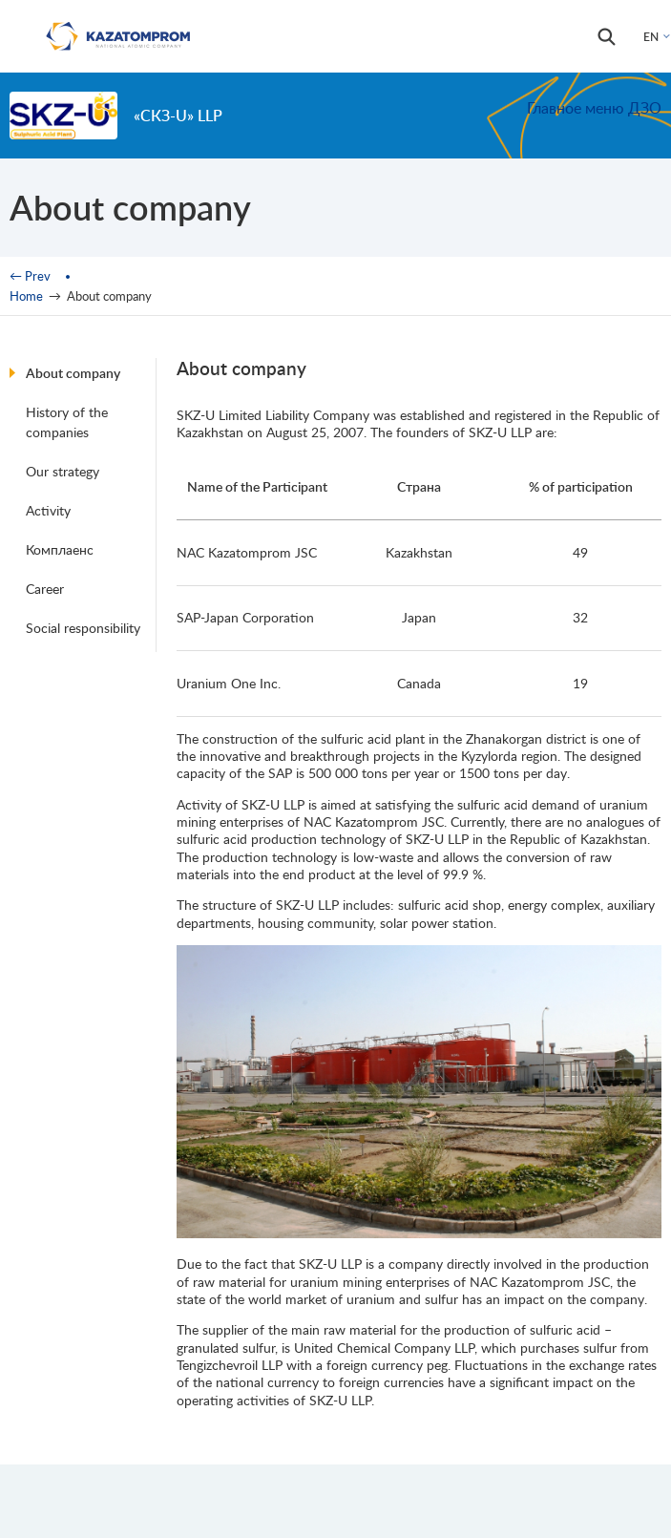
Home (26, 296)
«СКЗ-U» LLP (178, 115)
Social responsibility (83, 628)
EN (651, 37)
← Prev (30, 276)
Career (45, 588)
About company (73, 373)
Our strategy (62, 471)
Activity (48, 510)
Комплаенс (60, 549)
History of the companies (67, 422)
